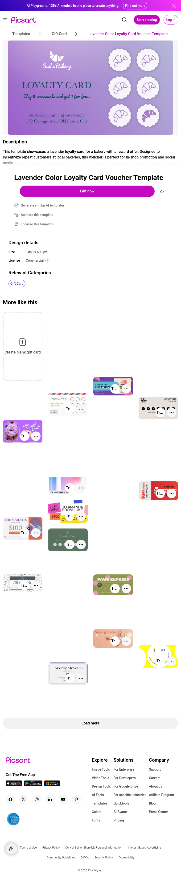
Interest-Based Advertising (144, 847)
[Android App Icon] (33, 785)
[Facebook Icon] (10, 799)
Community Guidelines (61, 857)
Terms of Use (28, 847)
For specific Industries (130, 795)
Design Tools (101, 786)
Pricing (119, 820)
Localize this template (37, 224)
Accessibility (126, 857)
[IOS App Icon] (14, 785)
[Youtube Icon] (63, 799)
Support (155, 769)
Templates (99, 803)
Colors (97, 812)
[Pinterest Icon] (76, 799)
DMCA (85, 857)
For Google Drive (126, 786)
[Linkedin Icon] (50, 799)
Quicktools (121, 803)
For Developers (125, 778)
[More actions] (126, 389)
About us (155, 786)
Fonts (96, 820)
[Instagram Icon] (36, 799)
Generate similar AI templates (43, 205)
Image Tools (101, 769)
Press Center (158, 812)
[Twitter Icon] (23, 799)
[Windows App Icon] (52, 785)
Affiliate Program (161, 795)
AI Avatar (120, 812)
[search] (124, 19)
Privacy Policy (51, 847)
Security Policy (104, 857)
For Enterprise (124, 769)
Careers (154, 778)
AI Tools (98, 795)
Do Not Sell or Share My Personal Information (94, 847)
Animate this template (37, 215)
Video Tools (100, 778)
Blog (152, 803)
